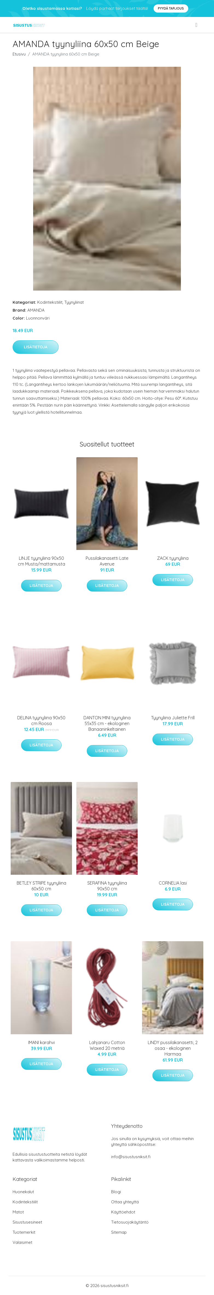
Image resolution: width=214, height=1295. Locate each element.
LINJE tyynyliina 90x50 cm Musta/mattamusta (41, 561)
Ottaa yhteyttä (125, 1201)
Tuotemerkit (24, 1232)
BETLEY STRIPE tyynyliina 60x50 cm (41, 885)
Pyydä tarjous (171, 8)
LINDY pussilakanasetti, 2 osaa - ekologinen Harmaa (173, 1048)
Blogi (116, 1191)
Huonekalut (23, 1191)
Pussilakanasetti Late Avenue (107, 561)
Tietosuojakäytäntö (130, 1222)
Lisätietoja (35, 346)
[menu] (196, 25)
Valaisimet (22, 1242)
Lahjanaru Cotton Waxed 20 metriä (107, 1045)
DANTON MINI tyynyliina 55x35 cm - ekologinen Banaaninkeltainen (107, 723)
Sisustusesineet (27, 1222)
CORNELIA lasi (173, 883)
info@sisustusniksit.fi (131, 1156)
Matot (18, 1212)
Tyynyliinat (74, 302)
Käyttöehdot (123, 1212)
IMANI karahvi (41, 1042)
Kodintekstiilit (49, 302)
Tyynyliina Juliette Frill (173, 717)
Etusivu (19, 54)
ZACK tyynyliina (173, 558)
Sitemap (119, 1232)
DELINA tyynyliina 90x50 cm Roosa (41, 720)
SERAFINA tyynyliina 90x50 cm (107, 885)
